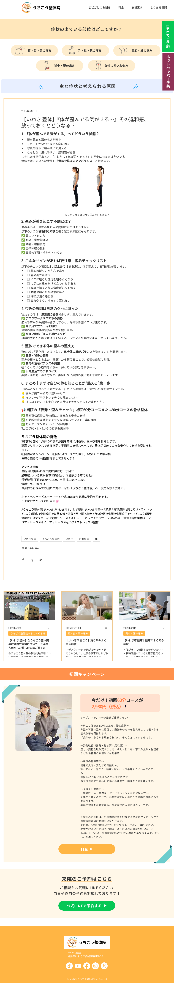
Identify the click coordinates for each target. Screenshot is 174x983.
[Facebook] (86, 965)
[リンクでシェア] (40, 560)
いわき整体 (30, 539)
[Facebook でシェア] (23, 560)
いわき (69, 539)
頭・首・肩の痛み (78, 633)
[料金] (86, 849)
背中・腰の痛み (134, 633)
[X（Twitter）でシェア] (31, 560)
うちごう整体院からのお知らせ (27, 633)
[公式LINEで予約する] (86, 906)
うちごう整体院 (50, 539)
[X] (104, 965)
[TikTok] (69, 965)
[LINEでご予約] (167, 36)
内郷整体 (84, 539)
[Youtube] (78, 965)
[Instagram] (95, 965)
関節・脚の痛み (30, 547)
